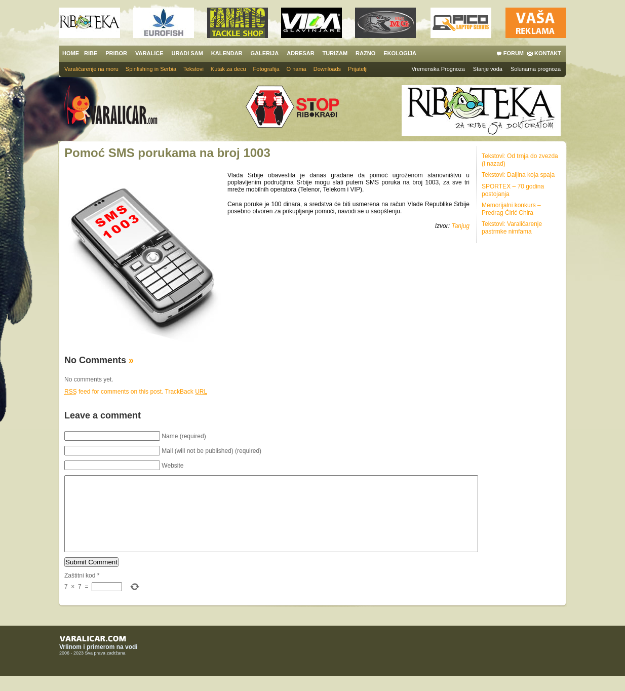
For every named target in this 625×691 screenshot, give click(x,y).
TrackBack (186, 391)
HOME (70, 53)
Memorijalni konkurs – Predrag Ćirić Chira (511, 209)
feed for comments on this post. (113, 391)
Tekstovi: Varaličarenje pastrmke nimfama (512, 227)
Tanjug (460, 225)
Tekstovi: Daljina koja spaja (518, 174)
